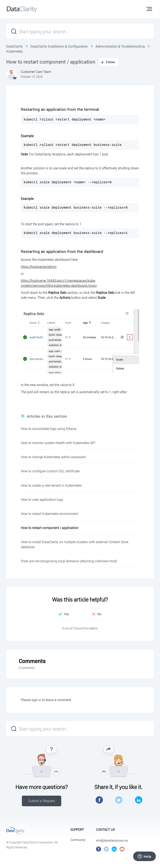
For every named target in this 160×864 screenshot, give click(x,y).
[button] (149, 8)
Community (77, 840)
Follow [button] (110, 62)
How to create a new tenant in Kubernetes (51, 485)
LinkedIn (138, 800)
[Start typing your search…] (80, 31)
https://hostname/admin (38, 266)
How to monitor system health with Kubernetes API (58, 443)
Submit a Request (41, 801)
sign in (36, 700)
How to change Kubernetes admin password (53, 457)
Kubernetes (14, 51)
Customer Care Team (36, 71)
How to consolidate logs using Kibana (48, 428)
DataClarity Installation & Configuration (59, 46)
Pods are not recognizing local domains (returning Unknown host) (69, 561)
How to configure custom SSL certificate (50, 471)
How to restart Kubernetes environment (49, 513)
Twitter (118, 800)
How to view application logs (42, 499)
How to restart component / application (49, 528)
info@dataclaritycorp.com (113, 840)
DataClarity (14, 46)
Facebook (99, 800)
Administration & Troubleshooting (120, 46)
